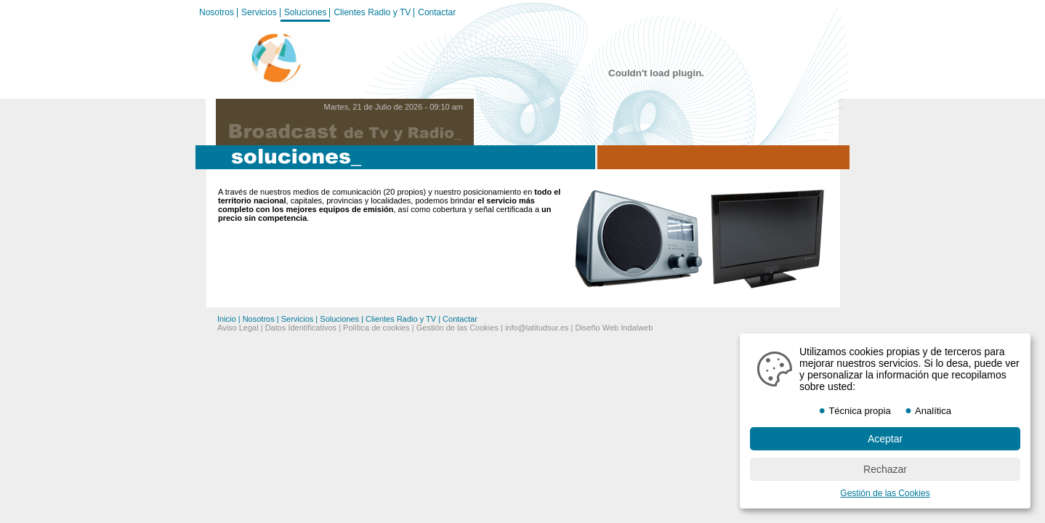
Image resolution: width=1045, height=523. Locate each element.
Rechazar (885, 469)
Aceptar (885, 439)
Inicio (226, 319)
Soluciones (305, 12)
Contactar (437, 12)
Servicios (259, 12)
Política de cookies (376, 327)
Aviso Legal (238, 327)
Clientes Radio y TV (372, 12)
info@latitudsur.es (537, 327)
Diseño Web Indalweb (614, 327)
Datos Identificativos (300, 327)
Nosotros (216, 12)
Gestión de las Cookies (457, 327)
